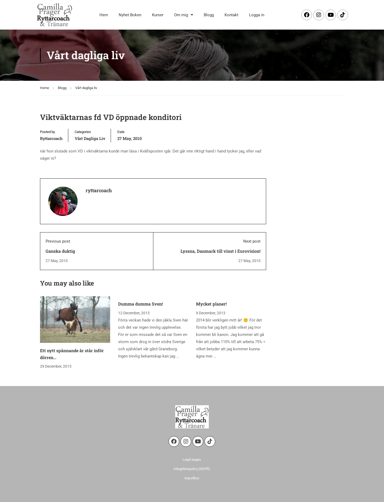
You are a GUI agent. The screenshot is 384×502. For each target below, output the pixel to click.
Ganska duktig (60, 251)
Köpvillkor (192, 478)
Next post (252, 241)
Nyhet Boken (130, 15)
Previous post (58, 241)
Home (44, 88)
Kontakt (231, 15)
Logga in (256, 15)
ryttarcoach (51, 138)
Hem (103, 15)
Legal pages (192, 459)
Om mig (183, 14)
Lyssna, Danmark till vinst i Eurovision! (221, 251)
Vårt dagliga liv (86, 88)
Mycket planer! (211, 304)
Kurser (157, 15)
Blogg (209, 15)
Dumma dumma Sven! (140, 304)
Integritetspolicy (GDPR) (192, 469)
